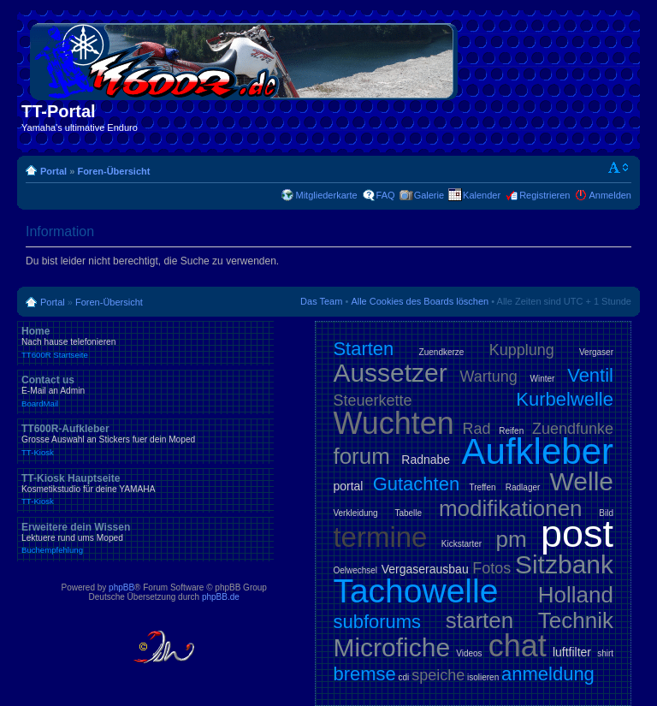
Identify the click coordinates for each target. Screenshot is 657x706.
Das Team (321, 301)
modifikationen (511, 508)
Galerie (429, 195)
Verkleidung (355, 513)
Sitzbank (564, 564)
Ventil (590, 375)
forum (361, 456)
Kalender (481, 195)
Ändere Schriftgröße (619, 167)
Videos (469, 653)
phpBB (121, 587)
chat (517, 645)
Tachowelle (415, 591)
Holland (575, 595)
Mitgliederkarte (326, 195)
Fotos (491, 568)
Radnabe (425, 459)
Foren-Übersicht (113, 171)
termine (380, 537)
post (577, 533)
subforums (377, 621)
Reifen (511, 431)
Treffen (482, 487)
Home (145, 342)
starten (480, 620)
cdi (404, 677)
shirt (605, 653)
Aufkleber (537, 451)
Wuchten (393, 423)
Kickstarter (461, 544)
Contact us (145, 391)
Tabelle (408, 513)
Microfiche (391, 647)
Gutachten (416, 484)
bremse (364, 674)
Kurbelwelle (564, 399)
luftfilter (572, 652)
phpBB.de (221, 597)
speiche (438, 675)
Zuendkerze (442, 352)
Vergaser (596, 352)
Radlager (523, 487)
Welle (581, 481)
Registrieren (544, 195)
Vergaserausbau (425, 569)
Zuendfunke (572, 428)
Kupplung (521, 350)
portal (348, 486)
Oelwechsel (355, 570)
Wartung (489, 376)
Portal (53, 171)
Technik (575, 620)
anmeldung (548, 674)
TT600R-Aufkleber (145, 440)
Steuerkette (372, 400)
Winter (542, 378)
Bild (606, 513)
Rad (477, 428)
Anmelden (610, 195)
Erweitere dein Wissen (145, 538)
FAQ (385, 195)
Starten (363, 348)
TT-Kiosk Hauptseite (145, 489)
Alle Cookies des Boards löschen (419, 301)
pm (510, 539)
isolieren (483, 677)
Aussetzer (390, 373)
